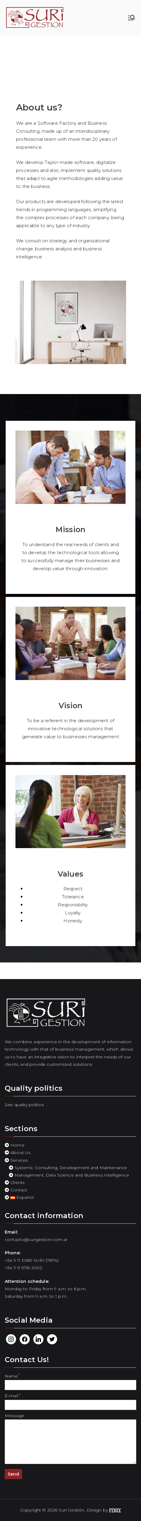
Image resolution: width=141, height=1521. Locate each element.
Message (70, 1439)
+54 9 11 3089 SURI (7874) (32, 1260)
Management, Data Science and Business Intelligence (72, 1175)
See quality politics (24, 1104)
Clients (17, 1182)
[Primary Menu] (131, 17)
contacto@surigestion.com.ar (36, 1239)
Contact (18, 1190)
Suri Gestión (71, 1510)
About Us (20, 1152)
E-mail (70, 1400)
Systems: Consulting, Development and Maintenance (71, 1167)
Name (70, 1380)
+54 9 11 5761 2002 (23, 1267)
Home (17, 1145)
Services (19, 1160)
